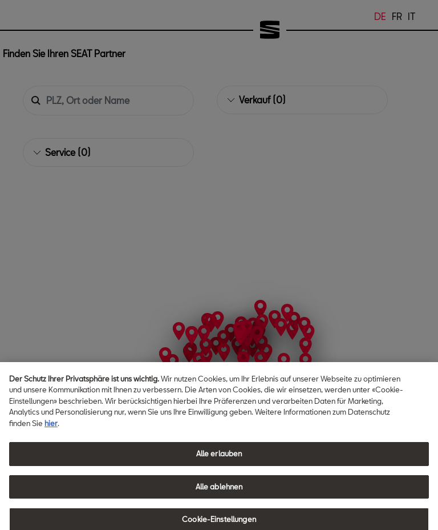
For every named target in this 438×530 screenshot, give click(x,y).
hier (51, 436)
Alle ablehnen (219, 499)
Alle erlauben (219, 467)
